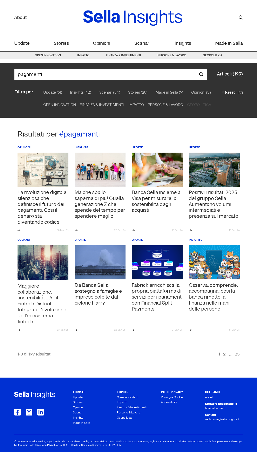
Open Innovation (59, 105)
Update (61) (52, 93)
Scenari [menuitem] (142, 43)
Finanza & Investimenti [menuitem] (123, 55)
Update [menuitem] (22, 43)
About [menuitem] (209, 397)
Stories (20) (137, 93)
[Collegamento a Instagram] (29, 412)
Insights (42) (80, 93)
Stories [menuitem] (61, 43)
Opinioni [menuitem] (101, 43)
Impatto (136, 105)
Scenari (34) (109, 93)
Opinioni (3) (201, 93)
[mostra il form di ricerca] (241, 17)
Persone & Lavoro (165, 105)
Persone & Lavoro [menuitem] (171, 55)
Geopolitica (199, 105)
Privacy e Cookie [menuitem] (172, 397)
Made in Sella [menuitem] (229, 43)
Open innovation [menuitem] (48, 55)
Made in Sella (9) (169, 93)
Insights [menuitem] (183, 43)
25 (237, 354)
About (20, 17)
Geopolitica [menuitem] (212, 55)
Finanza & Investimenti (102, 105)
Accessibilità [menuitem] (169, 402)
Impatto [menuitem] (83, 55)
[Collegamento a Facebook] (17, 412)
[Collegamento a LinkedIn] (40, 412)
